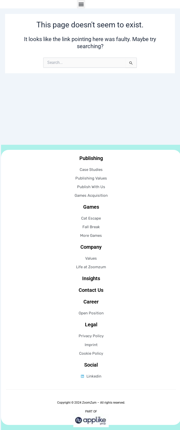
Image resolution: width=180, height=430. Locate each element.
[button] (81, 13)
